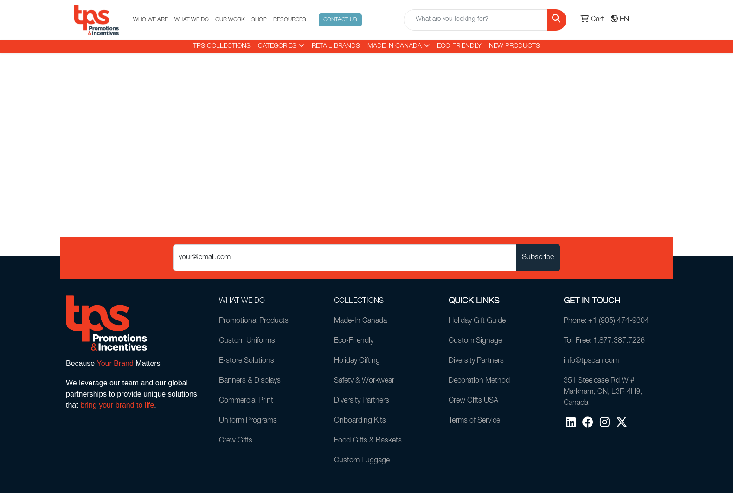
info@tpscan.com (591, 361)
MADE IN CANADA (394, 46)
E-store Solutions (246, 361)
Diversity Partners (361, 401)
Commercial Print (246, 401)
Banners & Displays (250, 381)
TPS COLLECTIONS (222, 46)
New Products (514, 46)
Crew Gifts (235, 441)
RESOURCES (289, 20)
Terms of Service (474, 421)
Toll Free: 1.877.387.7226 (604, 341)
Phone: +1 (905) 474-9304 (606, 321)
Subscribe (538, 258)
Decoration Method (479, 381)
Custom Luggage (362, 461)
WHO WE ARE (150, 20)
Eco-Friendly (459, 46)
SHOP (259, 20)
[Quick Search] (475, 20)
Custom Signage (475, 341)
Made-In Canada (360, 321)
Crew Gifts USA (473, 401)
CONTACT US (340, 20)
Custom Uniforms (247, 341)
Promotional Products (254, 321)
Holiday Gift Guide (477, 321)
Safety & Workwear (364, 381)
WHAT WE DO (191, 20)
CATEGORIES (277, 46)
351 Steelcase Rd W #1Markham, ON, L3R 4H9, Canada (603, 392)
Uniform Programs (248, 421)
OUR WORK (230, 20)
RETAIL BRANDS (336, 46)
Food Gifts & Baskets (368, 441)
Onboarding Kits (360, 421)
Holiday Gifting (357, 361)
